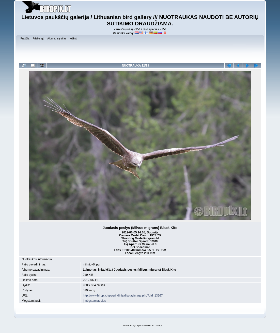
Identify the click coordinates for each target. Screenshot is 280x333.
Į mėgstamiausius (94, 300)
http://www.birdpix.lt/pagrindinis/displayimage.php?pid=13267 (123, 295)
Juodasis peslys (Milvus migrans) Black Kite (145, 269)
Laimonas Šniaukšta (97, 269)
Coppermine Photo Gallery (149, 325)
